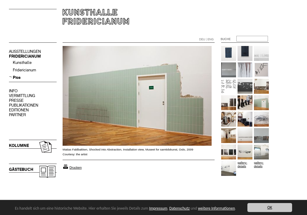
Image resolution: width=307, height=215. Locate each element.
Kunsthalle (22, 62)
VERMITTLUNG (22, 95)
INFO (13, 91)
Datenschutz (179, 208)
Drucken (75, 167)
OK (269, 207)
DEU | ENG (206, 39)
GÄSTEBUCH (21, 169)
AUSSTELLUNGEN (25, 51)
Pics (17, 77)
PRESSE (16, 100)
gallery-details (242, 164)
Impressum (158, 208)
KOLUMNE (19, 145)
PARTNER (17, 115)
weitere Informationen (216, 208)
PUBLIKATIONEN (23, 105)
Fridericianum (24, 70)
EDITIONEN (19, 110)
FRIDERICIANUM (25, 56)
